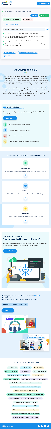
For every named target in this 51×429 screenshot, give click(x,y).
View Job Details (9, 52)
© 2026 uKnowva (7, 426)
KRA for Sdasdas (12, 367)
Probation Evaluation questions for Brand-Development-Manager (25, 394)
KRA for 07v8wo (25, 371)
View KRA (7, 56)
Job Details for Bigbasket (11, 379)
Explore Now (10, 118)
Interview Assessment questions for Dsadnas (25, 417)
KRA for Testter (38, 367)
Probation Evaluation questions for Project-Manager (25, 387)
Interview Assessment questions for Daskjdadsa (25, 413)
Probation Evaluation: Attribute (13, 29)
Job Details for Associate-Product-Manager (34, 379)
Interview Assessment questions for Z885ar (25, 406)
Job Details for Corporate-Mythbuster (18, 375)
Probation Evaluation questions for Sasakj (25, 390)
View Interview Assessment (28, 52)
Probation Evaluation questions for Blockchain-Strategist (25, 398)
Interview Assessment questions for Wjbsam (25, 410)
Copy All (34, 15)
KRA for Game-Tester (11, 371)
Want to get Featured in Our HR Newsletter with (21, 296)
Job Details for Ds (38, 375)
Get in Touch (10, 251)
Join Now (8, 310)
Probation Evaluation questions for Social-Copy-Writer (25, 383)
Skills (3, 15)
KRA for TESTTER (25, 367)
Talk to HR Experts (43, 3)
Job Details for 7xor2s (40, 371)
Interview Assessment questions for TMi (25, 402)
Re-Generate (44, 15)
